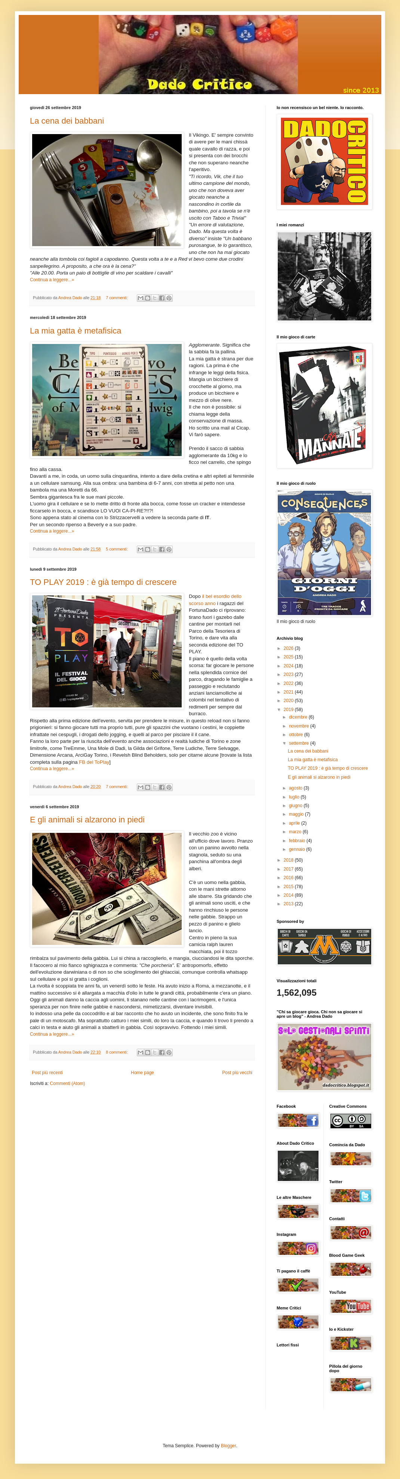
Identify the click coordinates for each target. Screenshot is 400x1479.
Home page (142, 1072)
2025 (289, 657)
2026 (289, 648)
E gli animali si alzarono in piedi (87, 819)
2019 (289, 709)
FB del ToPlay (94, 762)
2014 (289, 895)
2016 (289, 877)
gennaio (297, 849)
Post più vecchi (237, 1072)
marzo (296, 831)
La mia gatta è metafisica (75, 330)
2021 (289, 692)
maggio (297, 814)
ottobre (296, 734)
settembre (299, 743)
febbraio (298, 840)
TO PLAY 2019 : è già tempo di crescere (103, 582)
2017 (289, 869)
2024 (289, 666)
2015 (289, 886)
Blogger (228, 1445)
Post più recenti (47, 1072)
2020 (289, 700)
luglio (295, 797)
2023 (289, 674)
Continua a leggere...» (52, 279)
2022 (289, 683)
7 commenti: (117, 297)
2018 (289, 860)
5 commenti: (117, 549)
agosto (296, 788)
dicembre (299, 717)
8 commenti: (117, 1052)
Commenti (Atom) (67, 1083)
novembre (299, 726)
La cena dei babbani (67, 120)
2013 (289, 903)
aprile (295, 823)
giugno (296, 805)
